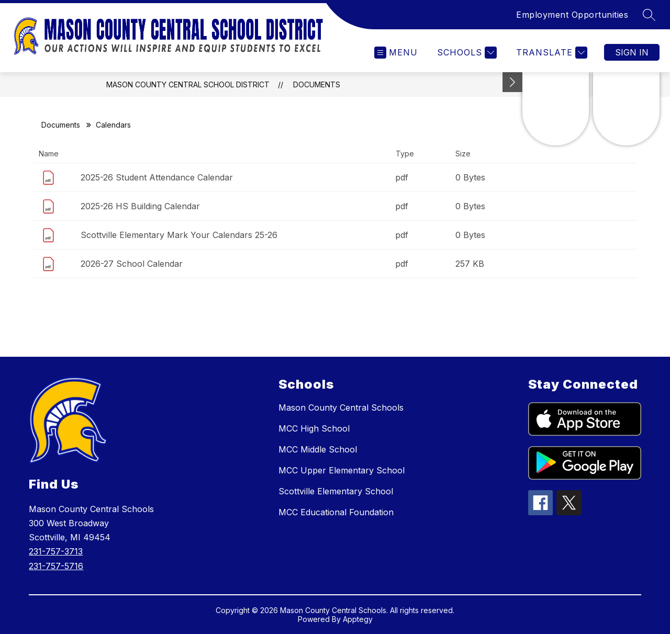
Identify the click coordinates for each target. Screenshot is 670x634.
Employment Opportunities (572, 14)
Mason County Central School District (188, 84)
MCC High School (314, 428)
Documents (316, 84)
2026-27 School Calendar (132, 263)
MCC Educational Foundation (336, 512)
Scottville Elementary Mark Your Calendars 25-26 (179, 235)
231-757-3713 (56, 551)
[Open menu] (396, 52)
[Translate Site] (550, 52)
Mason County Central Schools (341, 407)
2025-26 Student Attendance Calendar (157, 177)
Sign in (632, 52)
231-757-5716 (56, 566)
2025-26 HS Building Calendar (140, 206)
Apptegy (358, 619)
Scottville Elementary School (335, 491)
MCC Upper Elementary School (341, 470)
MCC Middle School (317, 449)
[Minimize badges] (512, 82)
